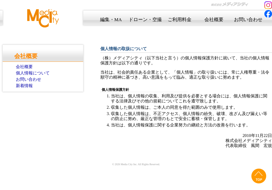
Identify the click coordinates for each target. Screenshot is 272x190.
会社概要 (24, 66)
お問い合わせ (28, 79)
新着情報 (24, 85)
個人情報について (33, 73)
